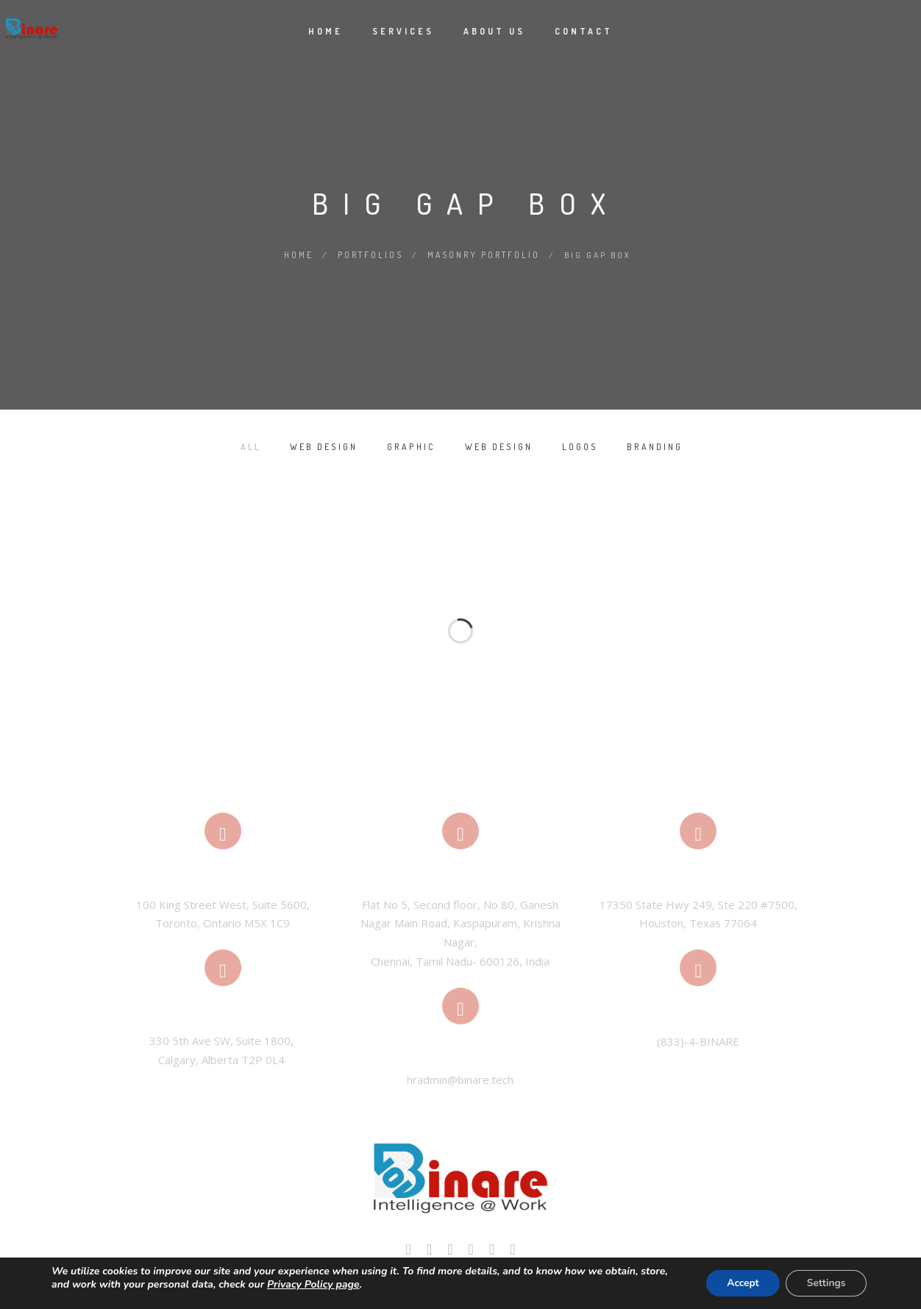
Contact (584, 31)
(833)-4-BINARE (698, 1040)
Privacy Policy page (313, 1284)
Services (403, 31)
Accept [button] (738, 1283)
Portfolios (371, 254)
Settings (824, 1283)
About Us (494, 31)
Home (325, 31)
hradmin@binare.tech (460, 1078)
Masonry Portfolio (484, 254)
